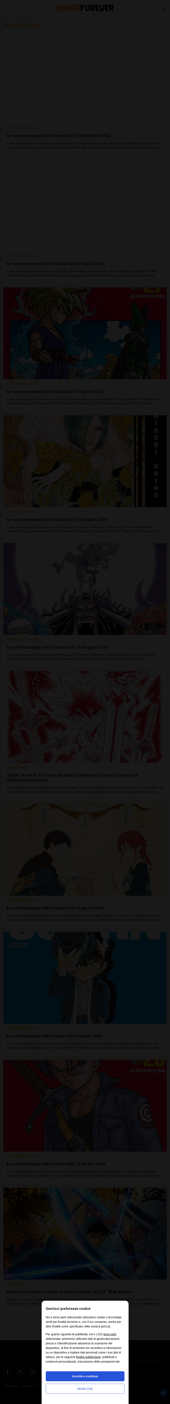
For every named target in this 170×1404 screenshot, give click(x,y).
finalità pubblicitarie (88, 1357)
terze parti (109, 1334)
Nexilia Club (85, 1388)
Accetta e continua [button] (85, 1376)
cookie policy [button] (100, 1326)
